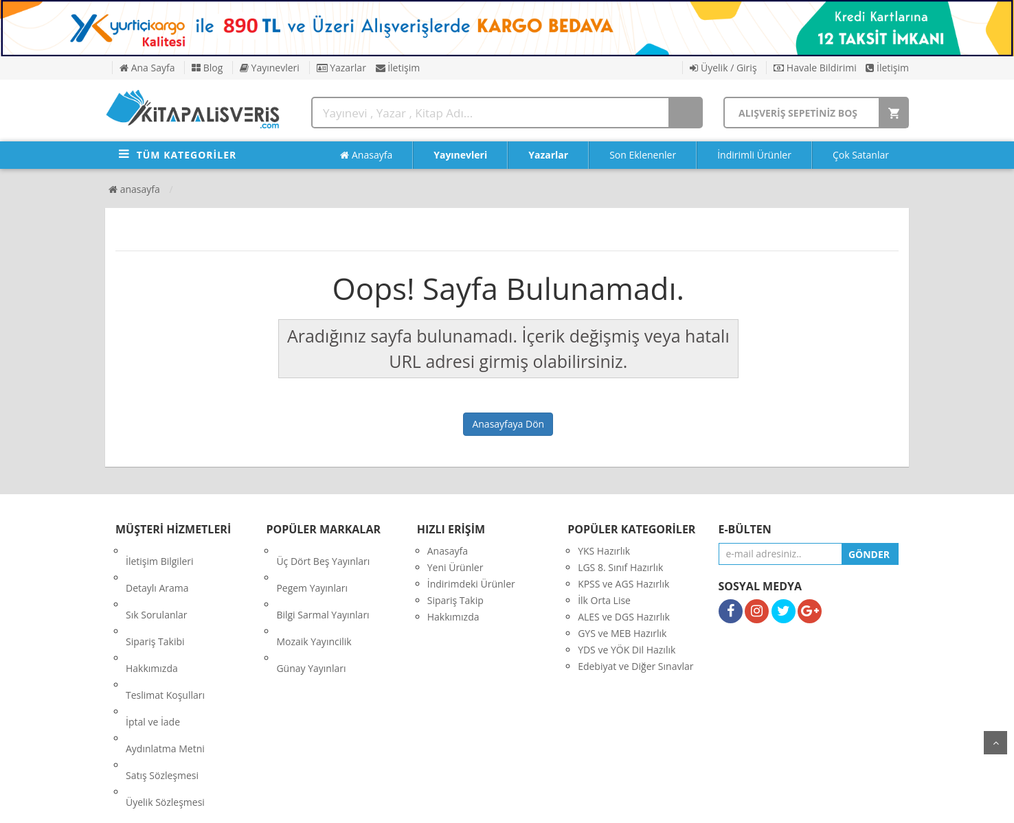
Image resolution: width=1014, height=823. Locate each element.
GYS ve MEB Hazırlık (622, 633)
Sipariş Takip (455, 600)
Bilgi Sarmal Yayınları (322, 583)
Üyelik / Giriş (723, 67)
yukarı (995, 742)
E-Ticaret (492, 802)
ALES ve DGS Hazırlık (624, 616)
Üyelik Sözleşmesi (165, 699)
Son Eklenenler (642, 154)
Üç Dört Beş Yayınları (323, 550)
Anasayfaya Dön (508, 423)
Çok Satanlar (861, 154)
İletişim (398, 67)
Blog (207, 67)
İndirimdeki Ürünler (471, 583)
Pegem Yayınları (312, 567)
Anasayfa (366, 155)
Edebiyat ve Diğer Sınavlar (635, 666)
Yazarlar (341, 67)
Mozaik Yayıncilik (313, 600)
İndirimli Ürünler (754, 154)
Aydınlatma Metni (165, 666)
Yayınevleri (270, 67)
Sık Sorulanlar (157, 583)
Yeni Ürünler (455, 567)
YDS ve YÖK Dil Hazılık (626, 649)
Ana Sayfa (147, 67)
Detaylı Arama (157, 567)
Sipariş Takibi (155, 600)
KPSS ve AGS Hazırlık (623, 583)
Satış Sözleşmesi (162, 682)
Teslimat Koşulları (165, 633)
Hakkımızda (152, 616)
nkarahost (446, 802)
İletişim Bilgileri (160, 550)
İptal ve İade (153, 649)
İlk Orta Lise (604, 600)
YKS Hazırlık (604, 550)
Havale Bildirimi (815, 67)
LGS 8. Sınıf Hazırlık (620, 567)
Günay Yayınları (311, 616)
